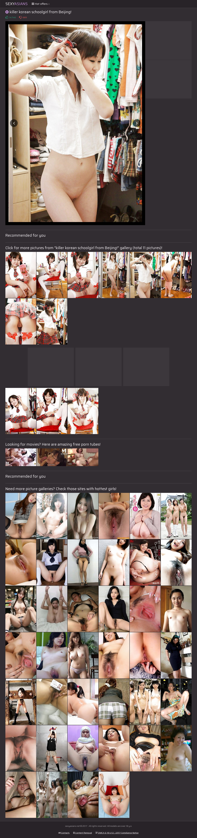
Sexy (16, 4)
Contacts (64, 832)
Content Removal (82, 832)
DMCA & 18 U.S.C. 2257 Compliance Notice (117, 832)
